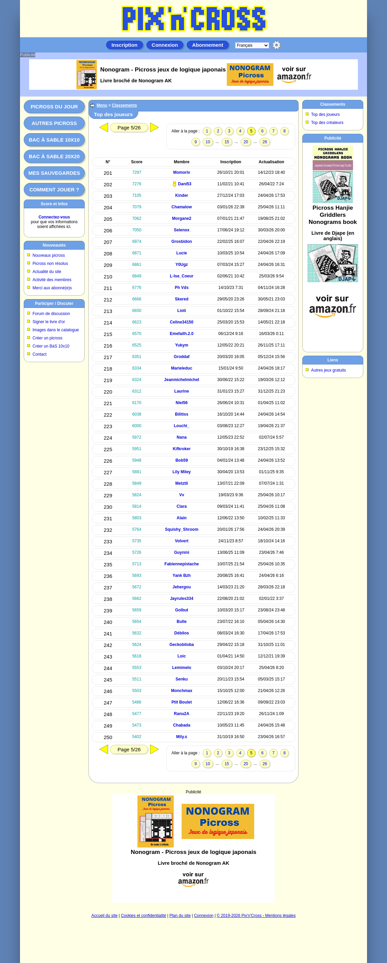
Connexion (165, 45)
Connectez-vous (54, 217)
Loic (182, 656)
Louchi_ (181, 425)
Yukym (181, 345)
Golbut (181, 610)
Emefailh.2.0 (182, 333)
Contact (39, 354)
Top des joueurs (325, 114)
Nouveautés (54, 245)
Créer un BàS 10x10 (51, 346)
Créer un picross (47, 338)
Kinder (181, 195)
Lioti (181, 310)
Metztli (181, 483)
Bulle (181, 621)
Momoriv (181, 172)
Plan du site (180, 915)
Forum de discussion (51, 313)
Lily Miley (181, 471)
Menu (102, 105)
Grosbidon (181, 241)
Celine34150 (181, 322)
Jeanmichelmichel (181, 379)
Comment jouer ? (54, 189)
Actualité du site (47, 271)
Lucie (181, 253)
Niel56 (181, 402)
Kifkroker (182, 448)
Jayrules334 (182, 598)
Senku (182, 679)
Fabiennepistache (181, 564)
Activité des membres (52, 279)
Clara (182, 506)
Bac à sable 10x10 (54, 140)
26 (265, 142)
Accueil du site (104, 915)
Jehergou (181, 587)
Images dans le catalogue (56, 330)
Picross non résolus (50, 263)
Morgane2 (181, 218)
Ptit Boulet (181, 702)
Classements (124, 105)
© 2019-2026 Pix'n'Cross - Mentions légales (256, 915)
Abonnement (207, 45)
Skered (181, 299)
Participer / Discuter (54, 303)
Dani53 (184, 184)
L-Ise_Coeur (181, 276)
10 (208, 142)
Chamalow (181, 207)
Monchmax (181, 690)
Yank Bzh (181, 575)
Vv (181, 495)
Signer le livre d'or (49, 321)
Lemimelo (181, 667)
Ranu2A (181, 713)
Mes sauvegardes (54, 173)
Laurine (181, 391)
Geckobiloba (181, 644)
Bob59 (182, 460)
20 (246, 142)
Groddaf (182, 356)
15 (227, 142)
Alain (181, 518)
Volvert (181, 541)
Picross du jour (54, 106)
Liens (332, 360)
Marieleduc (181, 368)
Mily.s (181, 736)
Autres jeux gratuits (328, 370)
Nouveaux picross (49, 255)
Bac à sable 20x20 (54, 156)
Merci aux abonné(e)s (52, 288)
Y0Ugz (182, 264)
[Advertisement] (193, 848)
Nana (181, 437)
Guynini (181, 552)
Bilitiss (181, 414)
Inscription (124, 45)
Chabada (181, 725)
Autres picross (54, 123)
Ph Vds (182, 287)
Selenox (181, 230)
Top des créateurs (327, 122)
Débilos (181, 633)
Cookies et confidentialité (143, 915)
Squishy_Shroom (182, 529)
